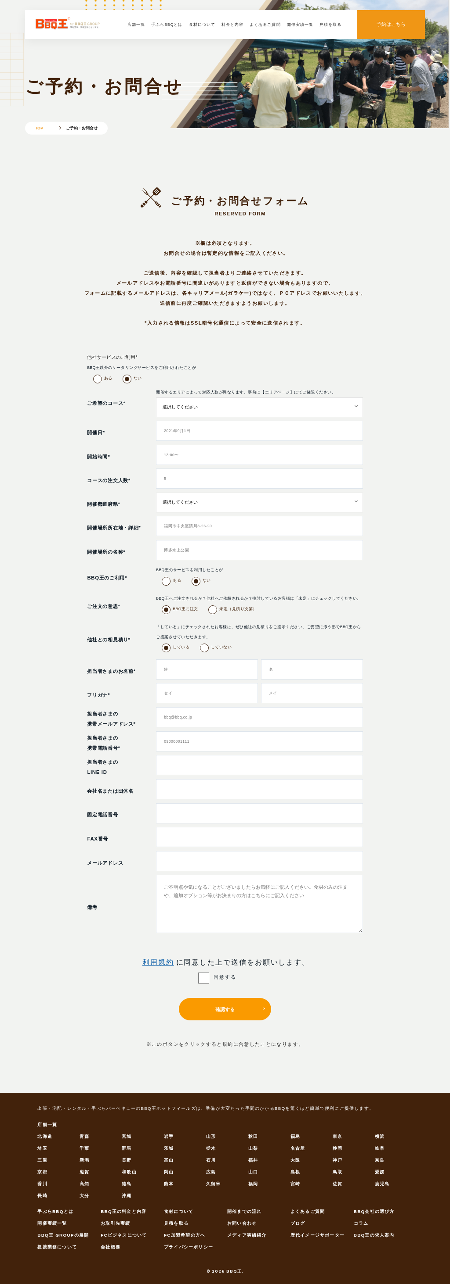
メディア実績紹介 (247, 1235)
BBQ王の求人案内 (374, 1235)
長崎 (42, 1195)
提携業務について (57, 1247)
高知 (84, 1183)
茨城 (169, 1148)
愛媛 (380, 1172)
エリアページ (277, 392)
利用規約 (158, 962)
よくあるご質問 (265, 24)
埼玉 (42, 1148)
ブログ (297, 1223)
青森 (84, 1136)
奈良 (380, 1160)
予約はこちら (391, 24)
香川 (42, 1183)
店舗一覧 (136, 24)
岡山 (169, 1172)
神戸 (337, 1160)
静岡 (337, 1148)
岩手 (169, 1136)
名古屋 (297, 1148)
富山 (169, 1160)
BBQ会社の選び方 (374, 1211)
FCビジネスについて (124, 1235)
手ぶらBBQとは (166, 24)
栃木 (211, 1148)
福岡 (253, 1183)
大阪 (295, 1160)
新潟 (84, 1160)
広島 (211, 1172)
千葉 (84, 1148)
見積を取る (330, 24)
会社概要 (110, 1247)
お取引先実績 (115, 1223)
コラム (361, 1223)
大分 (84, 1195)
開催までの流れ (244, 1211)
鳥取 (337, 1172)
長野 (126, 1160)
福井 (253, 1160)
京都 (42, 1172)
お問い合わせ (242, 1223)
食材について (202, 24)
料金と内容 (232, 24)
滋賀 (84, 1172)
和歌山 (129, 1172)
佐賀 (337, 1183)
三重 (42, 1160)
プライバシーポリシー (188, 1247)
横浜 (380, 1136)
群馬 (126, 1148)
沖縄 (126, 1195)
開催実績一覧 (300, 24)
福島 (295, 1136)
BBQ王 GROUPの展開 (63, 1235)
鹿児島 (382, 1183)
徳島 (126, 1183)
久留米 (213, 1183)
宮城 (126, 1136)
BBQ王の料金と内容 (123, 1211)
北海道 (44, 1136)
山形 (211, 1136)
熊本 (169, 1183)
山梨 (253, 1148)
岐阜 (380, 1148)
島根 (295, 1172)
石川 (211, 1160)
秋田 (253, 1136)
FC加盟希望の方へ (184, 1235)
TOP (39, 127)
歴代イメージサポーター (317, 1235)
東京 (337, 1136)
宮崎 (295, 1183)
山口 (253, 1172)
